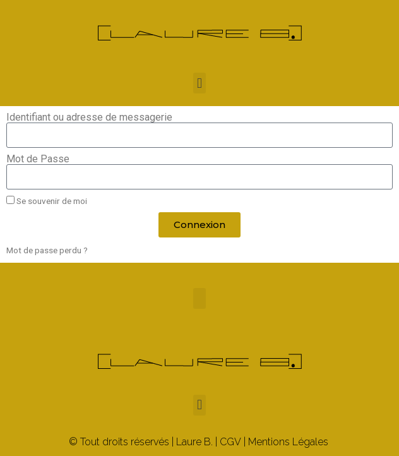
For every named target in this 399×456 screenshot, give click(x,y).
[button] (199, 83)
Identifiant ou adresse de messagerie (89, 117)
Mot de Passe (37, 159)
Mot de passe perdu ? (47, 250)
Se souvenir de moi (46, 201)
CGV (230, 442)
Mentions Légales (288, 442)
